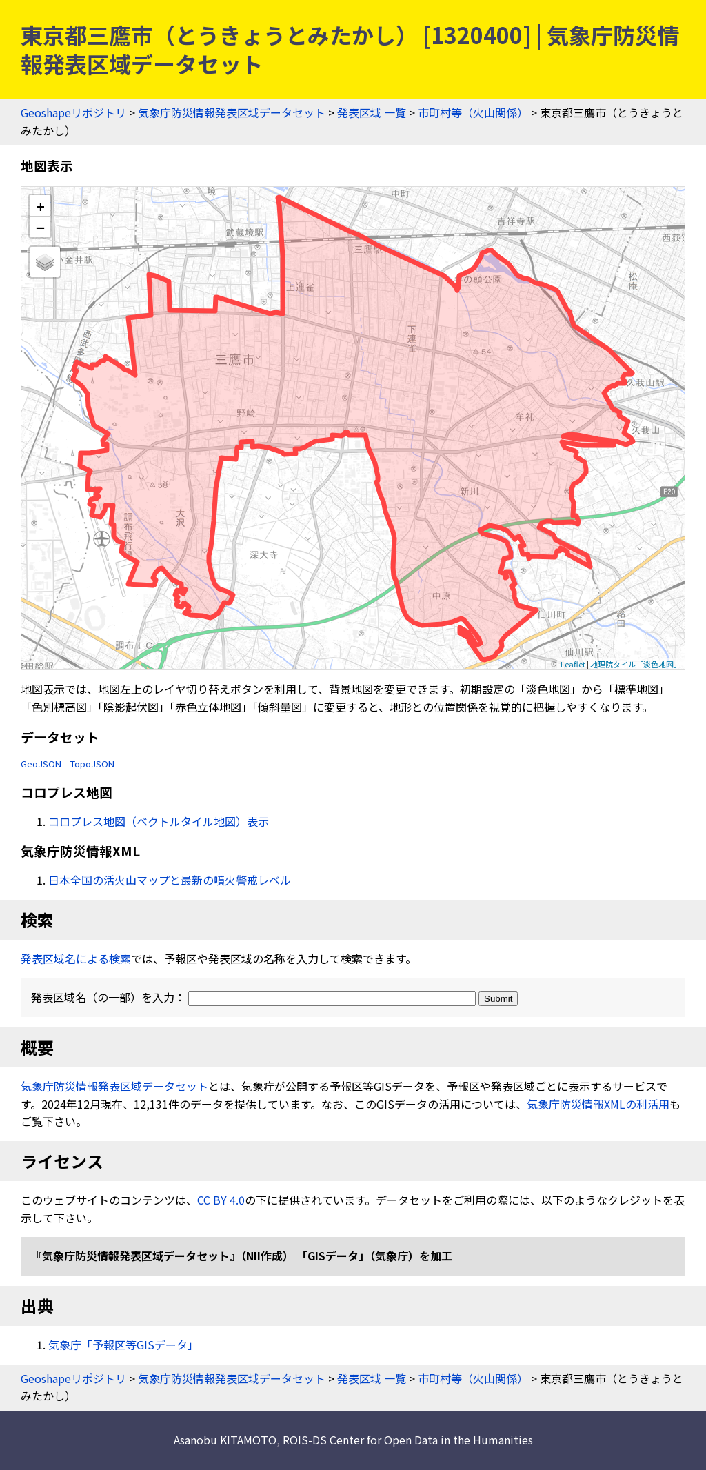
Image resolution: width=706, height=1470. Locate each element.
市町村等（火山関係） (473, 112)
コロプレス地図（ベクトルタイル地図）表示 (158, 821)
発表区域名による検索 (76, 958)
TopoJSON (92, 763)
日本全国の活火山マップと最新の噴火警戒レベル (169, 880)
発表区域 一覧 (371, 112)
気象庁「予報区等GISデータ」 (123, 1344)
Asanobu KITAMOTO (225, 1439)
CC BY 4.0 (221, 1199)
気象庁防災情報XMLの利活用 (598, 1104)
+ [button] (40, 206)
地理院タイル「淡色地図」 (635, 663)
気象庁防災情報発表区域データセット (231, 112)
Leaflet (573, 663)
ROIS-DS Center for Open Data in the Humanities (408, 1439)
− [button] (40, 227)
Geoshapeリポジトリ (73, 112)
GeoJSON (41, 763)
